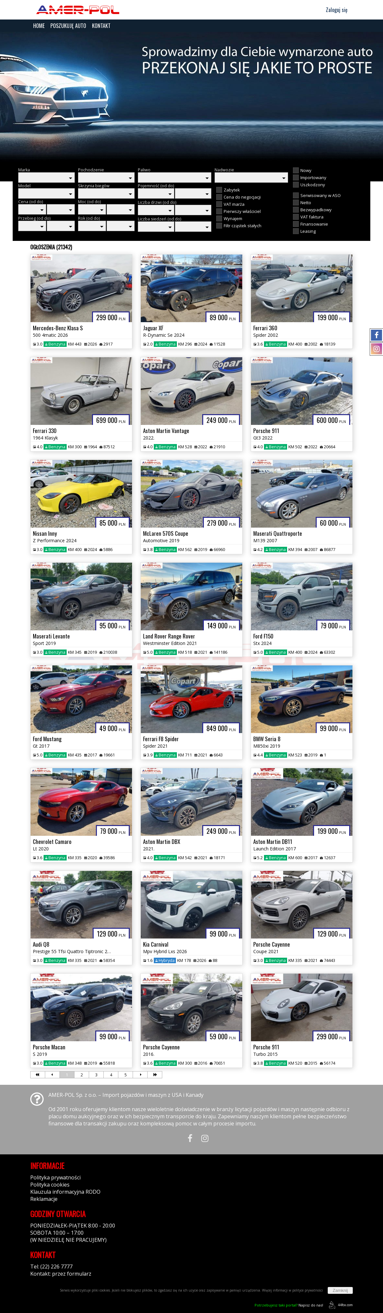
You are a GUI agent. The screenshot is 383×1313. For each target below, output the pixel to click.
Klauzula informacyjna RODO (65, 1191)
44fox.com (339, 1305)
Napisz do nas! (289, 1305)
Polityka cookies (50, 1184)
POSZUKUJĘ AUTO (68, 26)
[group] (191, 97)
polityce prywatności (307, 1290)
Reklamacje (44, 1198)
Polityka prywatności (55, 1177)
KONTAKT (101, 26)
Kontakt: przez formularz (60, 1273)
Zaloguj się (334, 10)
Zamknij (340, 1290)
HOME (39, 26)
